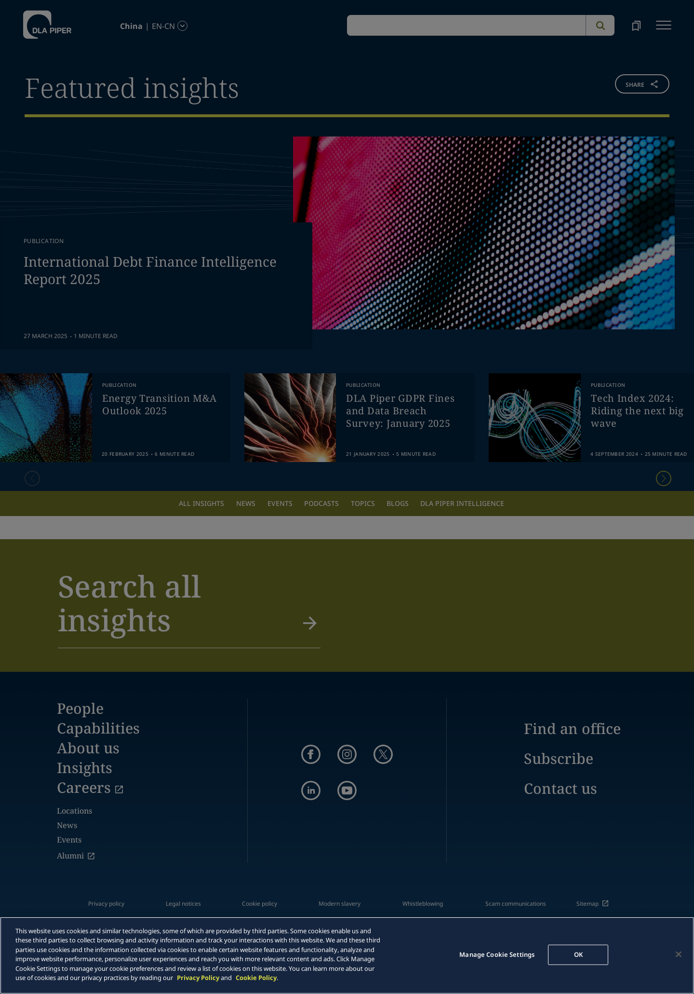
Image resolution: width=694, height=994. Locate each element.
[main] (347, 955)
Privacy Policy (198, 977)
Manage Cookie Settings (496, 954)
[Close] (678, 954)
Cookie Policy (256, 977)
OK (578, 954)
